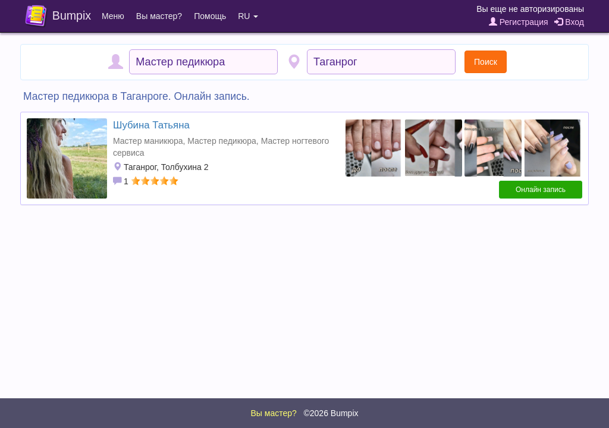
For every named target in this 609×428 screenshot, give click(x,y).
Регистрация (518, 22)
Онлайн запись (541, 189)
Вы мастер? (159, 16)
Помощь (210, 16)
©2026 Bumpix (330, 413)
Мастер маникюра (148, 141)
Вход (569, 22)
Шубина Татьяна (151, 125)
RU (248, 16)
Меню (113, 16)
